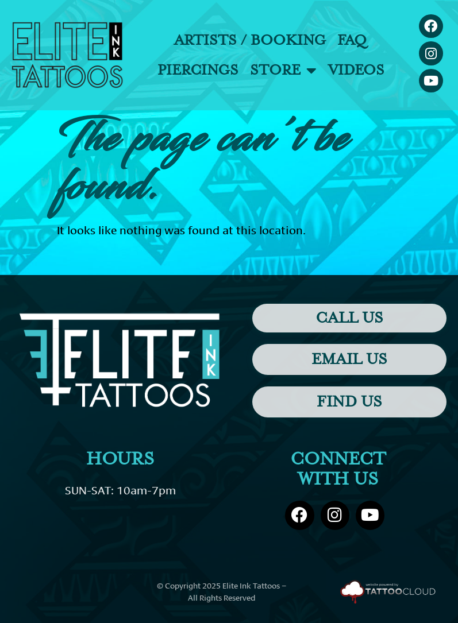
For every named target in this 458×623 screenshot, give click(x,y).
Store (283, 70)
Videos (356, 70)
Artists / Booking (250, 40)
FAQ (352, 40)
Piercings (197, 70)
